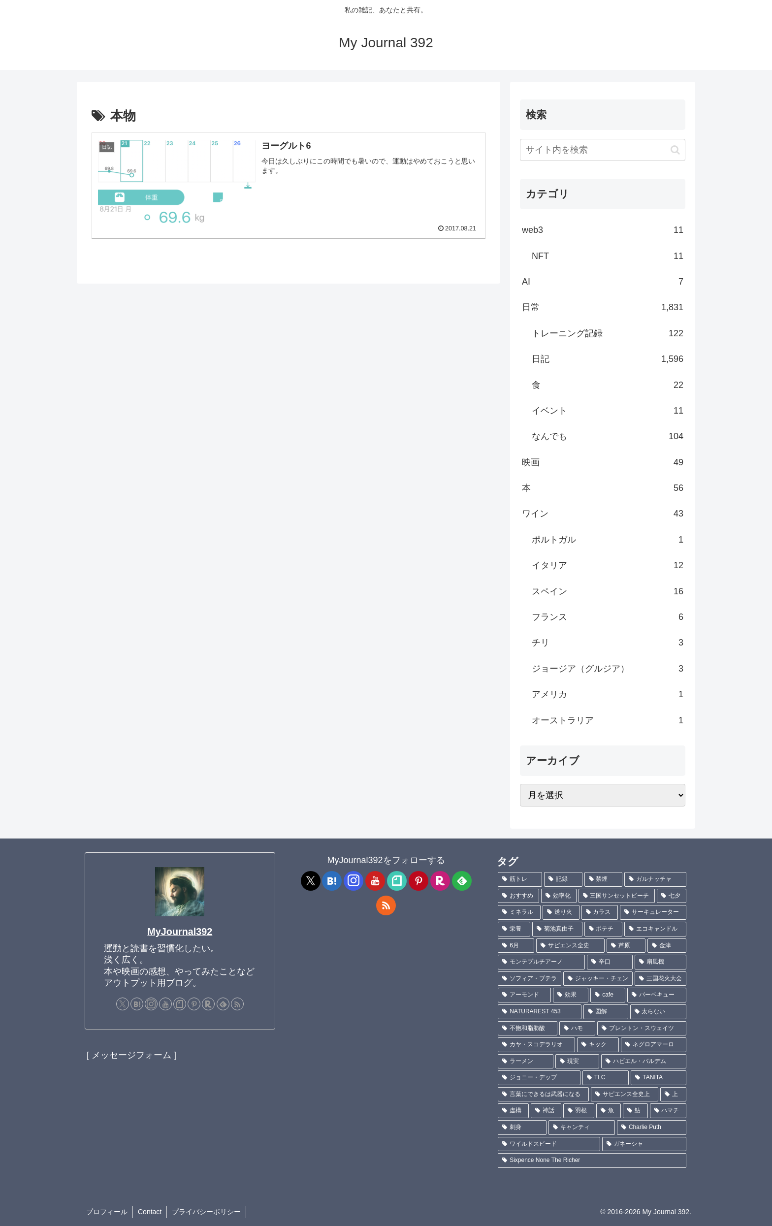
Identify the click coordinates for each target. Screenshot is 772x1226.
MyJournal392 (179, 931)
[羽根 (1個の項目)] (578, 1110)
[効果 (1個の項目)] (570, 995)
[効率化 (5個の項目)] (559, 896)
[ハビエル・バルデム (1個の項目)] (643, 1061)
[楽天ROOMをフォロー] (208, 1004)
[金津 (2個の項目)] (666, 945)
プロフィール (107, 1212)
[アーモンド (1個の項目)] (524, 995)
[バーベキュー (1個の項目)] (656, 995)
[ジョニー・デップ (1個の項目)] (539, 1077)
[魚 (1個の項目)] (608, 1110)
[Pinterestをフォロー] (194, 1004)
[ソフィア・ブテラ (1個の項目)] (529, 978)
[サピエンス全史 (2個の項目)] (570, 945)
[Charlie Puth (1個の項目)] (651, 1127)
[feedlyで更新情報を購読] (223, 1004)
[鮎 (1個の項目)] (635, 1110)
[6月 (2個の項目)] (516, 945)
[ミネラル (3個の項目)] (519, 912)
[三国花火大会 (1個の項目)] (660, 978)
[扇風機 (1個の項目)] (660, 962)
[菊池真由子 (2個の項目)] (557, 929)
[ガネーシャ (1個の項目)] (644, 1144)
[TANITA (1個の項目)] (658, 1077)
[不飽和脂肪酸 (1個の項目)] (527, 1028)
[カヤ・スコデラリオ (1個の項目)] (536, 1044)
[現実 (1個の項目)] (577, 1061)
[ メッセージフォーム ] (131, 1055)
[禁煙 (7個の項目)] (603, 879)
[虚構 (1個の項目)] (513, 1110)
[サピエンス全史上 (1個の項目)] (624, 1094)
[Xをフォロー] (122, 1004)
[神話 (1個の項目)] (546, 1110)
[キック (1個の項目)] (598, 1044)
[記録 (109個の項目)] (563, 879)
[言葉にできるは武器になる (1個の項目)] (543, 1094)
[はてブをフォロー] (136, 1004)
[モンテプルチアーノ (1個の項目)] (541, 962)
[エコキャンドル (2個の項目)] (655, 929)
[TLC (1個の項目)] (605, 1077)
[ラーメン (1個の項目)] (525, 1061)
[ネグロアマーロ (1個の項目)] (653, 1044)
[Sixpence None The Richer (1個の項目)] (592, 1160)
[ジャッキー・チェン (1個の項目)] (598, 978)
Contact (149, 1212)
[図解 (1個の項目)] (605, 1011)
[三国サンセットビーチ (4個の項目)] (617, 896)
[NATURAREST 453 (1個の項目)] (539, 1011)
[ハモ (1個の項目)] (577, 1028)
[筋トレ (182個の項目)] (520, 879)
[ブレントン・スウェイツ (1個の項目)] (641, 1028)
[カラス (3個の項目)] (599, 912)
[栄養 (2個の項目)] (514, 929)
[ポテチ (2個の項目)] (603, 929)
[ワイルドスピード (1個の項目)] (549, 1144)
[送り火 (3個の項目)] (561, 912)
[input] (602, 150)
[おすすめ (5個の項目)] (518, 896)
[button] (675, 150)
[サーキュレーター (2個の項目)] (653, 912)
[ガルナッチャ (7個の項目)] (655, 879)
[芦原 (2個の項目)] (626, 945)
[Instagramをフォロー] (151, 1004)
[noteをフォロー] (179, 1004)
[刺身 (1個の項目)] (522, 1127)
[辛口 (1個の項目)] (610, 962)
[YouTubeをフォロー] (165, 1004)
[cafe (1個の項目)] (607, 995)
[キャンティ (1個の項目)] (581, 1127)
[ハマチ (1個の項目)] (668, 1110)
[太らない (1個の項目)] (658, 1011)
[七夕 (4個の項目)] (671, 896)
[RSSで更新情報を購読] (237, 1004)
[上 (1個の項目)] (673, 1094)
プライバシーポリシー (206, 1212)
